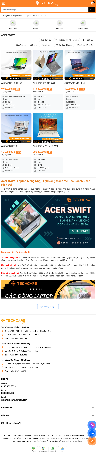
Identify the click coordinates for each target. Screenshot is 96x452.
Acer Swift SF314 (9, 146)
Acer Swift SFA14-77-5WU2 (45, 146)
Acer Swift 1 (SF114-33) (12, 83)
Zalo (92, 433)
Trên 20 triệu (88, 40)
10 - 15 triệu (60, 40)
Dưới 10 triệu (46, 40)
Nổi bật (34, 45)
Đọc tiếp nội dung (48, 307)
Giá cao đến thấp (85, 45)
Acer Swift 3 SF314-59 (75, 83)
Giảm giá (46, 45)
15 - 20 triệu (74, 40)
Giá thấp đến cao (64, 45)
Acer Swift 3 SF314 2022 (44, 83)
